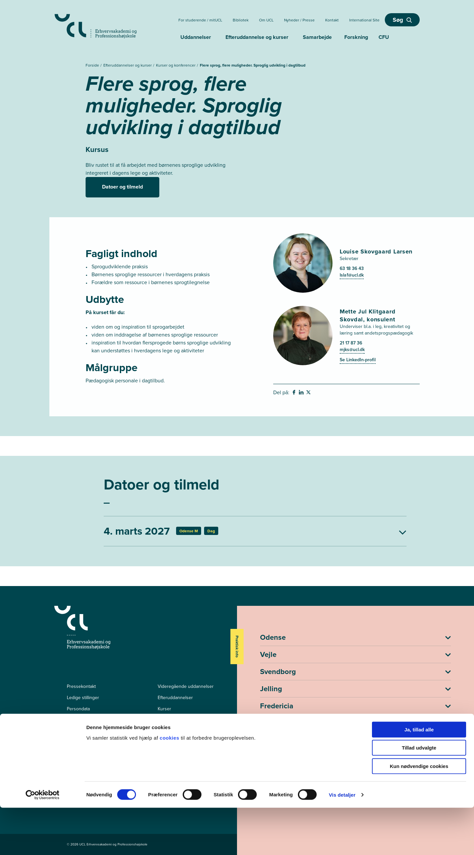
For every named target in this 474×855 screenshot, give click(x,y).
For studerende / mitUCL (200, 20)
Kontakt (332, 20)
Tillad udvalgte (419, 795)
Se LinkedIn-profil (358, 359)
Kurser (164, 708)
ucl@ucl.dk (272, 759)
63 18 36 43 (352, 268)
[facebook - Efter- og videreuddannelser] (70, 758)
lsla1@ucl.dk (352, 275)
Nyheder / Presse (299, 20)
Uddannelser (195, 37)
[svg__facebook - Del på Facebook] (294, 393)
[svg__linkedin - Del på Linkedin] (301, 393)
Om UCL (266, 20)
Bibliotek (241, 20)
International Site (364, 20)
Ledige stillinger (83, 697)
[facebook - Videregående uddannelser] (70, 749)
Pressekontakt (81, 686)
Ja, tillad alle (419, 777)
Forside (93, 65)
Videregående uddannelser (186, 686)
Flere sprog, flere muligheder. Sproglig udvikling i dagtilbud (252, 65)
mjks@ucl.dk (352, 349)
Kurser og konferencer (176, 65)
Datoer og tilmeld (122, 187)
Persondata (78, 708)
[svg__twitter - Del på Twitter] (309, 393)
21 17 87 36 (351, 342)
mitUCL (165, 720)
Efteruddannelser (175, 697)
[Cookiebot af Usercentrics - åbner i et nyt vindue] (42, 842)
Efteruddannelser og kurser (128, 65)
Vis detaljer (342, 842)
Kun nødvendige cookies (419, 813)
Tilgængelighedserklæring (93, 720)
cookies (170, 785)
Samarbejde (317, 37)
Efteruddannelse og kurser (256, 37)
